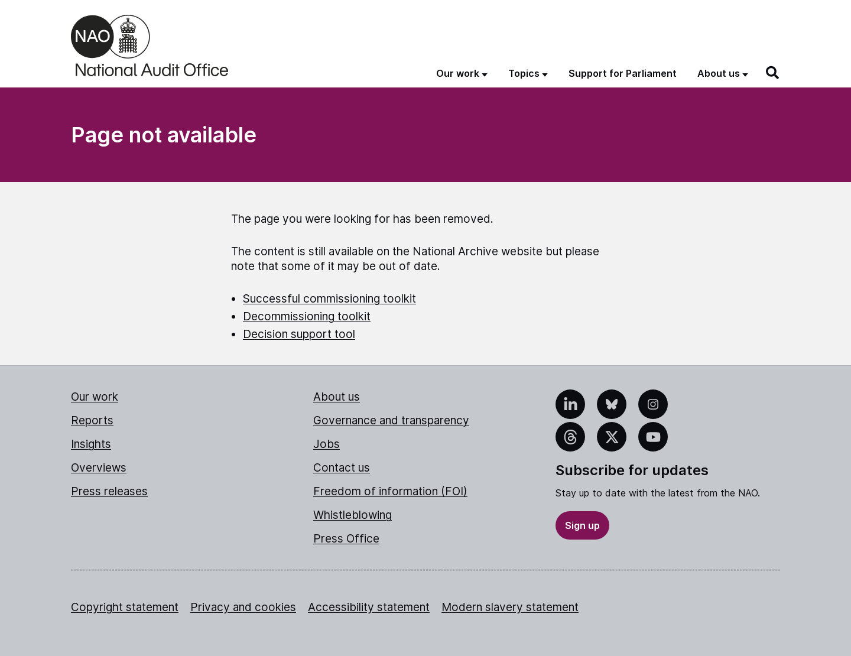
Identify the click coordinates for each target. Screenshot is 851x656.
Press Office (346, 538)
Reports (92, 420)
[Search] (773, 73)
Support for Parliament (623, 73)
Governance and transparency (391, 420)
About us (336, 397)
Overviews (98, 468)
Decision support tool (299, 334)
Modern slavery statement (510, 607)
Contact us (341, 468)
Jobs (326, 444)
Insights (91, 444)
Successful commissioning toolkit (329, 299)
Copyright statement (124, 607)
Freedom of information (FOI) (390, 491)
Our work (94, 397)
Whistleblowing (352, 515)
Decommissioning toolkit (307, 316)
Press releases (109, 491)
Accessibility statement (369, 607)
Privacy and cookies (243, 607)
